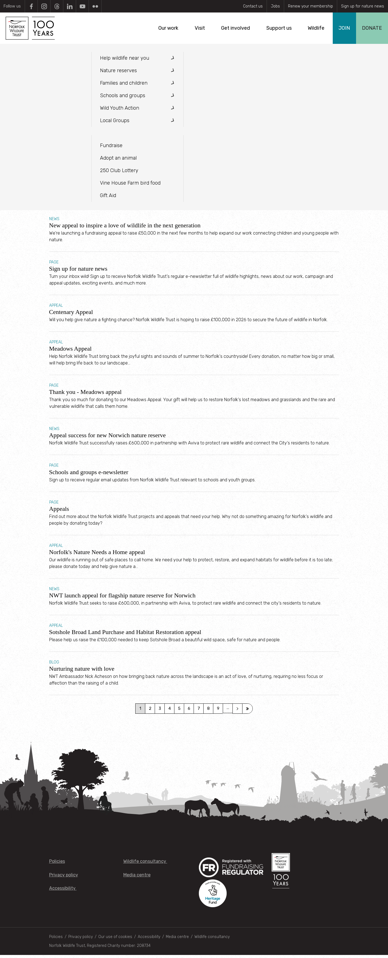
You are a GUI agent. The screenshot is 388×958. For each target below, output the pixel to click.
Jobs (275, 6)
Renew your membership (310, 6)
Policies (57, 864)
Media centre (137, 878)
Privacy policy (63, 878)
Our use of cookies (115, 939)
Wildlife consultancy (145, 864)
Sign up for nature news (362, 6)
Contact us (253, 6)
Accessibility (63, 891)
